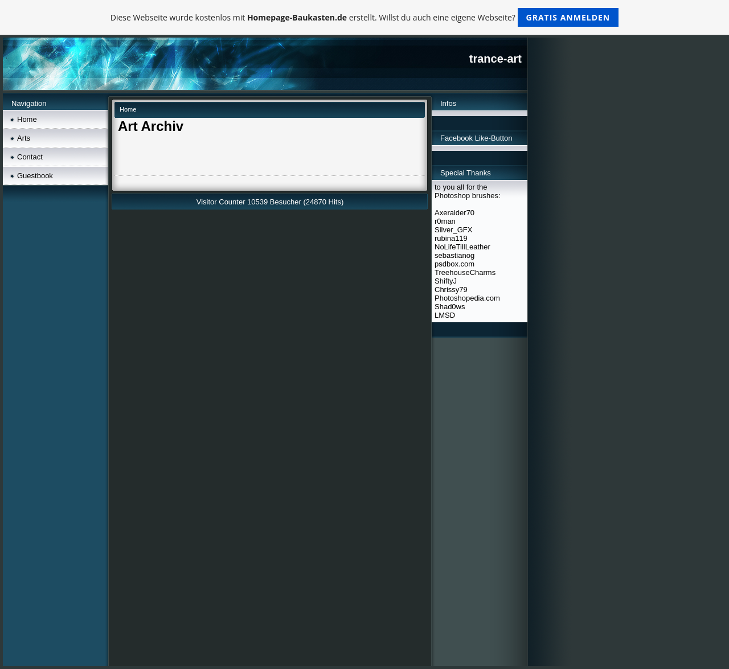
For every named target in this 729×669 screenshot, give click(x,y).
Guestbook (35, 175)
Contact (30, 157)
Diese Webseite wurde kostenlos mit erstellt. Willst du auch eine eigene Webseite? (364, 17)
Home (27, 119)
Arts (23, 138)
